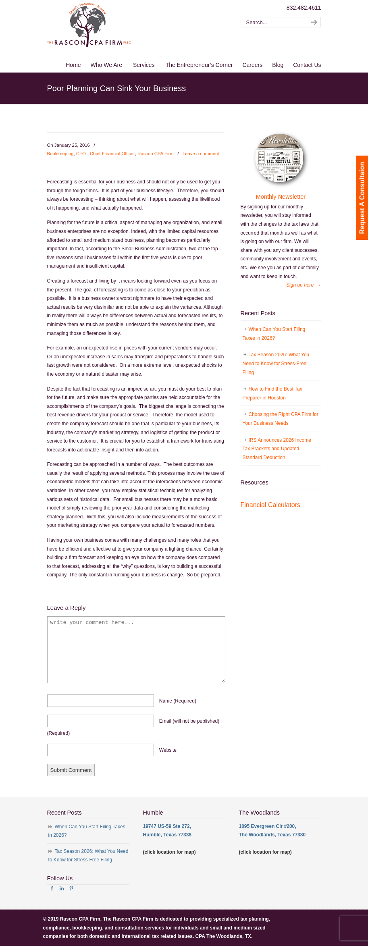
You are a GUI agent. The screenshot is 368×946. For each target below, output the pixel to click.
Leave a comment (201, 153)
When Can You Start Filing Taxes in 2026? (274, 333)
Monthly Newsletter (281, 196)
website (168, 750)
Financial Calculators (271, 504)
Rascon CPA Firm (155, 153)
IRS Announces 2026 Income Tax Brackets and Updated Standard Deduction (277, 448)
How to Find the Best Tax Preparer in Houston (272, 393)
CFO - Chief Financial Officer (105, 153)
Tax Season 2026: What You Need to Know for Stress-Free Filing (276, 363)
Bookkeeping (60, 153)
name (177, 701)
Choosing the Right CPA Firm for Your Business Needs (280, 419)
